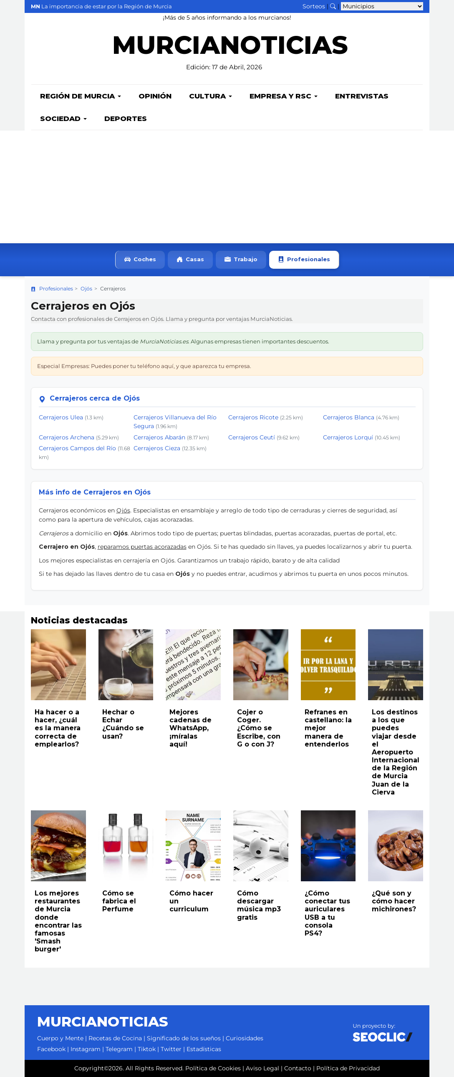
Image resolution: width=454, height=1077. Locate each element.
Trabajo (240, 260)
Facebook (51, 1049)
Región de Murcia (80, 96)
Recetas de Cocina (115, 1038)
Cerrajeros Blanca (348, 417)
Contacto (297, 1068)
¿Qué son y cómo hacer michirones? (394, 901)
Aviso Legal (262, 1068)
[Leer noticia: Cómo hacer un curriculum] (193, 845)
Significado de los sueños (184, 1038)
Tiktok (147, 1049)
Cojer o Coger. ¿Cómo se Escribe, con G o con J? (258, 728)
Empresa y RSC (284, 96)
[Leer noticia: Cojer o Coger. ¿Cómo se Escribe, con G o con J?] (260, 664)
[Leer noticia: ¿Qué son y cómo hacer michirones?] (395, 845)
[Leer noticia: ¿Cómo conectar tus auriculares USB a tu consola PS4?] (328, 845)
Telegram (119, 1049)
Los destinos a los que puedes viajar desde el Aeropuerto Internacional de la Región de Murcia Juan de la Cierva (395, 752)
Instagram (86, 1049)
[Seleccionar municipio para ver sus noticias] (382, 6)
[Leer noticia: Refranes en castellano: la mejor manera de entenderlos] (328, 664)
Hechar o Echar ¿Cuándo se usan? (123, 724)
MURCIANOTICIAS (230, 50)
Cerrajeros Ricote (253, 417)
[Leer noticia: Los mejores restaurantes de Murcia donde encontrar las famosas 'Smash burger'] (58, 845)
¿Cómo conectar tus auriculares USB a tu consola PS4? (327, 913)
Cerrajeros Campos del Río (77, 448)
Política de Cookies (213, 1068)
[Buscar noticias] (333, 6)
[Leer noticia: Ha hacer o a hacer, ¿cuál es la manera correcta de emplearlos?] (58, 664)
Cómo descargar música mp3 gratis (259, 905)
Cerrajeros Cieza (157, 448)
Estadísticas (204, 1049)
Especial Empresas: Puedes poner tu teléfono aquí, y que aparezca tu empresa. (144, 366)
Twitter (171, 1049)
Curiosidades (244, 1038)
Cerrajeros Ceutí (251, 437)
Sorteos (314, 6)
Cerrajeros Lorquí (348, 437)
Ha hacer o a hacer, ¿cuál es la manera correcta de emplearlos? (58, 728)
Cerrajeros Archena (66, 437)
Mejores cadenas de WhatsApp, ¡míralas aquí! (190, 728)
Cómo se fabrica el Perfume (119, 901)
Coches (140, 260)
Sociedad (63, 118)
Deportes (125, 118)
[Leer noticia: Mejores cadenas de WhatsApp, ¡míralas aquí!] (193, 664)
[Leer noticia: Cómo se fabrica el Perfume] (126, 845)
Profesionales (304, 260)
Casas (190, 260)
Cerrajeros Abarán (159, 437)
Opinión (155, 96)
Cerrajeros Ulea (61, 417)
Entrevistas (361, 96)
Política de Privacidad (348, 1068)
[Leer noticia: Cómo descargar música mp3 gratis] (260, 845)
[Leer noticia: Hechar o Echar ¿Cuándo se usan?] (126, 664)
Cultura (210, 96)
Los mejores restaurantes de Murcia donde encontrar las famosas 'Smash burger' (58, 921)
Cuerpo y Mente (60, 1038)
